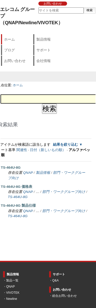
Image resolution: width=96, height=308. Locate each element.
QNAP (28, 173)
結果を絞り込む (65, 144)
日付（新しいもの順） (48, 150)
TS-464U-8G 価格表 (16, 187)
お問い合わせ (53, 3)
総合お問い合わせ (64, 296)
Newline (11, 299)
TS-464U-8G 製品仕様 (18, 205)
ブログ (9, 50)
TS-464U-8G (10, 167)
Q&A (55, 280)
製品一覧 (12, 280)
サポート (43, 50)
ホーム (9, 39)
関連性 (21, 150)
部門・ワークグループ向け (63, 192)
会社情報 (43, 61)
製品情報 (43, 39)
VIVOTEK (12, 292)
